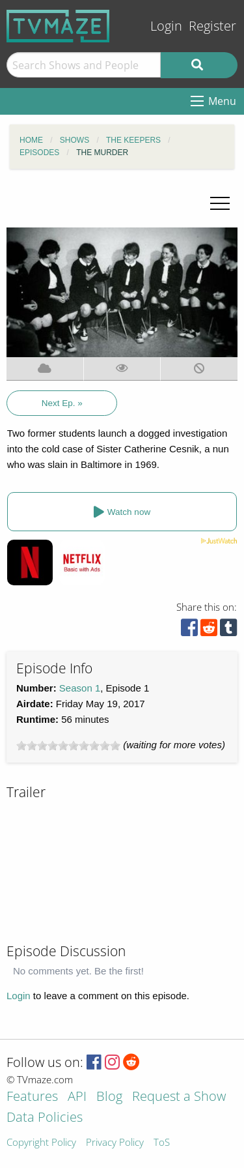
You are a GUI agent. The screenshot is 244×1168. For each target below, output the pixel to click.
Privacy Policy (115, 1142)
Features (32, 1097)
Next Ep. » (62, 403)
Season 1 (79, 688)
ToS (162, 1142)
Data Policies (45, 1118)
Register (212, 26)
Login (166, 26)
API (77, 1097)
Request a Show (179, 1097)
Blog (109, 1097)
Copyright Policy (41, 1142)
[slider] (68, 745)
